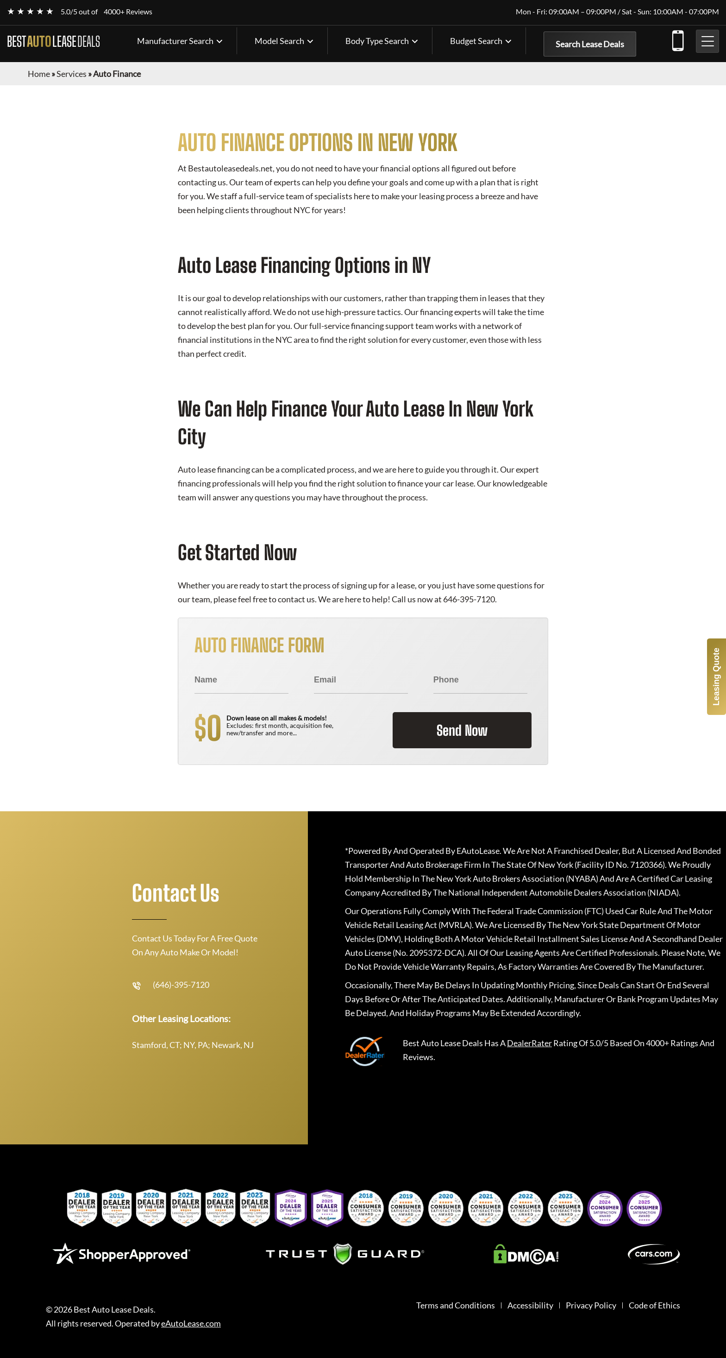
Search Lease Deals (590, 44)
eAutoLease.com (191, 1323)
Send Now (462, 730)
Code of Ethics (654, 1305)
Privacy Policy (591, 1305)
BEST (53, 41)
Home (39, 74)
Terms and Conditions (455, 1305)
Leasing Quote (716, 677)
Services (71, 74)
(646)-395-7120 (677, 39)
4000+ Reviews (128, 11)
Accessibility (530, 1305)
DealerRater (529, 1043)
